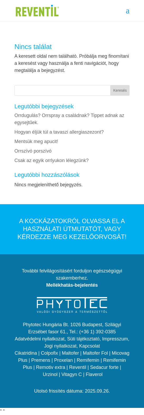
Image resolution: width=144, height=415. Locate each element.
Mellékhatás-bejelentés (72, 285)
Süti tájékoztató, (84, 338)
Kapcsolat (89, 346)
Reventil (77, 367)
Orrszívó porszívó (33, 151)
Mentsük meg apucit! (36, 141)
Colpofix (49, 353)
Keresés (120, 90)
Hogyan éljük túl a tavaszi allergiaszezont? (59, 132)
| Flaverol (93, 374)
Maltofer (70, 353)
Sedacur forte (104, 367)
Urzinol (50, 374)
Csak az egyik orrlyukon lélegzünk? (51, 160)
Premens (40, 360)
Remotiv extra (50, 367)
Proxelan (63, 360)
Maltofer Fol (95, 353)
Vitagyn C (71, 374)
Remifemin (88, 360)
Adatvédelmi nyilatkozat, (41, 338)
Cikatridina (26, 353)
